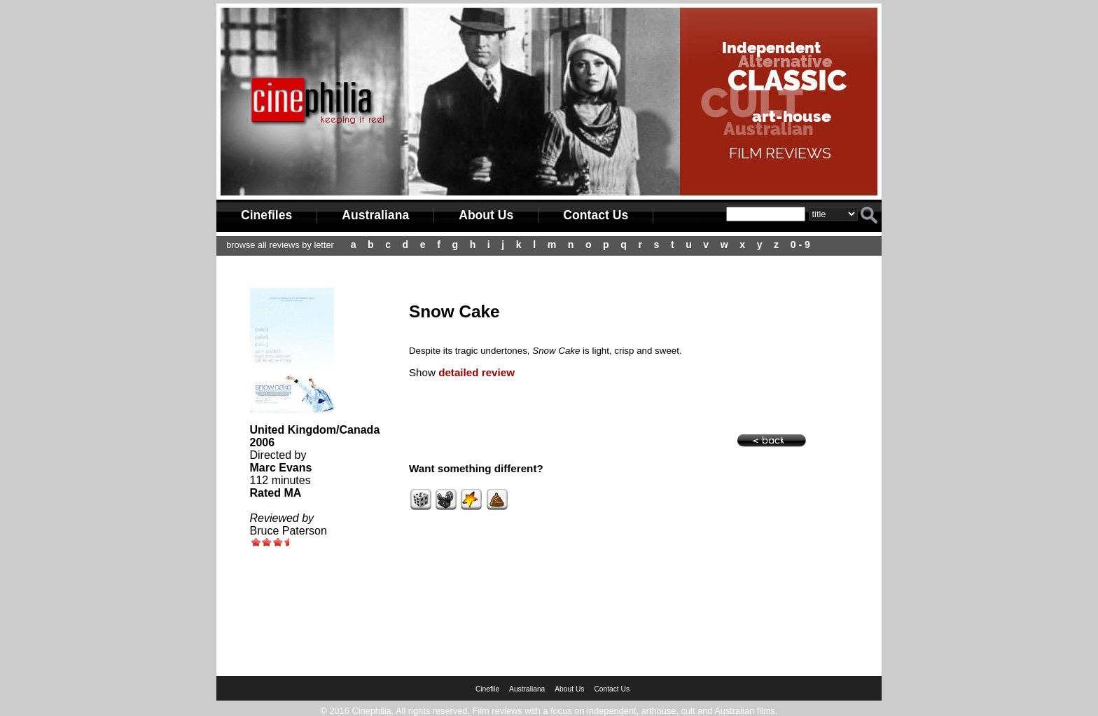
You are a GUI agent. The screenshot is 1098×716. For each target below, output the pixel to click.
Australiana (375, 215)
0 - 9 (800, 244)
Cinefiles (266, 215)
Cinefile (487, 689)
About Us (486, 215)
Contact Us (595, 215)
